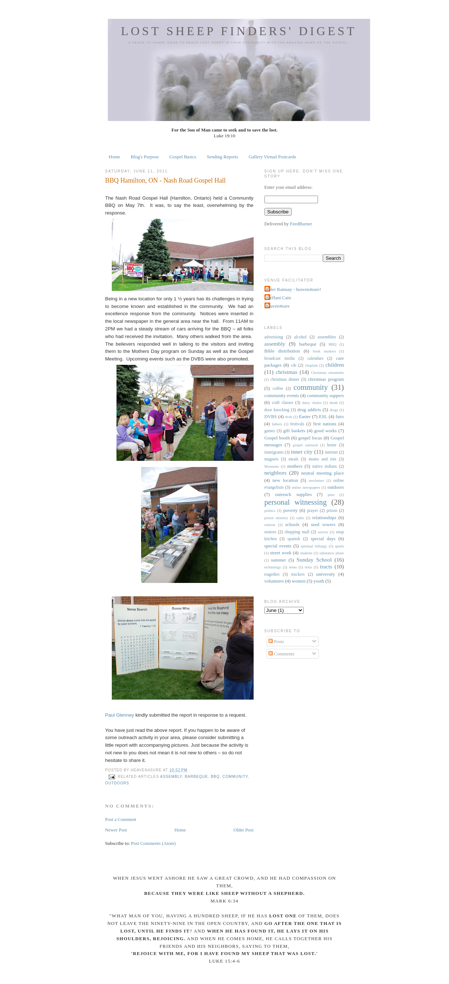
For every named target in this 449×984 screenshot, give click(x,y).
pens (331, 495)
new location (285, 480)
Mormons (271, 466)
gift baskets (294, 430)
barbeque (196, 777)
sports (339, 546)
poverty (290, 510)
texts (308, 567)
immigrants (274, 452)
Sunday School (314, 559)
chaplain (311, 365)
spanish (293, 539)
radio (300, 518)
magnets (271, 459)
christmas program (326, 379)
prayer (312, 510)
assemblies (327, 337)
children (334, 365)
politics (270, 511)
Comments (281, 653)
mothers (294, 466)
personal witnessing (295, 502)
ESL (323, 416)
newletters (316, 481)
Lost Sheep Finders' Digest (238, 31)
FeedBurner (301, 223)
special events (278, 546)
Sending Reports (222, 156)
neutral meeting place (322, 473)
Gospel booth (277, 438)
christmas (286, 372)
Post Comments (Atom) (153, 843)
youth (318, 581)
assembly (171, 777)
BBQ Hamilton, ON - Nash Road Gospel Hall (165, 180)
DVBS (270, 416)
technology (272, 567)
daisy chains (312, 403)
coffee (278, 388)
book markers (324, 351)
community (235, 777)
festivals (297, 424)
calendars (315, 358)
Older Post (243, 830)
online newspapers (306, 487)
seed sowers (323, 524)
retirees (270, 525)
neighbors (275, 473)
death (334, 403)
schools (292, 524)
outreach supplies (293, 494)
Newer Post (116, 830)
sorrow (323, 532)
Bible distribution (282, 351)
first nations (324, 423)
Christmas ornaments (327, 373)
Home (114, 156)
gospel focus (310, 438)
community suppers (325, 395)
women (298, 581)
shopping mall (297, 532)
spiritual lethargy (314, 546)
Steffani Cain (278, 297)
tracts (326, 566)
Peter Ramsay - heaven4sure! (293, 289)
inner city (302, 452)
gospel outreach (305, 445)
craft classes (282, 402)
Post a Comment (120, 819)
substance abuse (331, 553)
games (269, 431)
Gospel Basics (182, 156)
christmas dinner (284, 379)
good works (325, 430)
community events (281, 395)
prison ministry (276, 518)
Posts (276, 641)
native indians (324, 466)
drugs (334, 410)
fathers (277, 424)
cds (294, 365)
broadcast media (279, 358)
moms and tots (322, 459)
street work (280, 552)
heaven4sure (278, 306)
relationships (324, 517)
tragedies (272, 574)
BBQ (215, 777)
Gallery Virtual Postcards (272, 156)
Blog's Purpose (145, 156)
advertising (273, 337)
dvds (288, 417)
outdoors (117, 783)
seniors (270, 532)
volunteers (274, 581)
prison (332, 510)
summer (278, 560)
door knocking (276, 410)
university (325, 574)
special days (323, 538)
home (331, 445)
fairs (339, 416)
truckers (298, 574)
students (306, 553)
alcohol (300, 337)
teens (293, 567)
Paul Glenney (119, 715)
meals (293, 459)
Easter (304, 416)
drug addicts (309, 409)
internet (331, 452)
